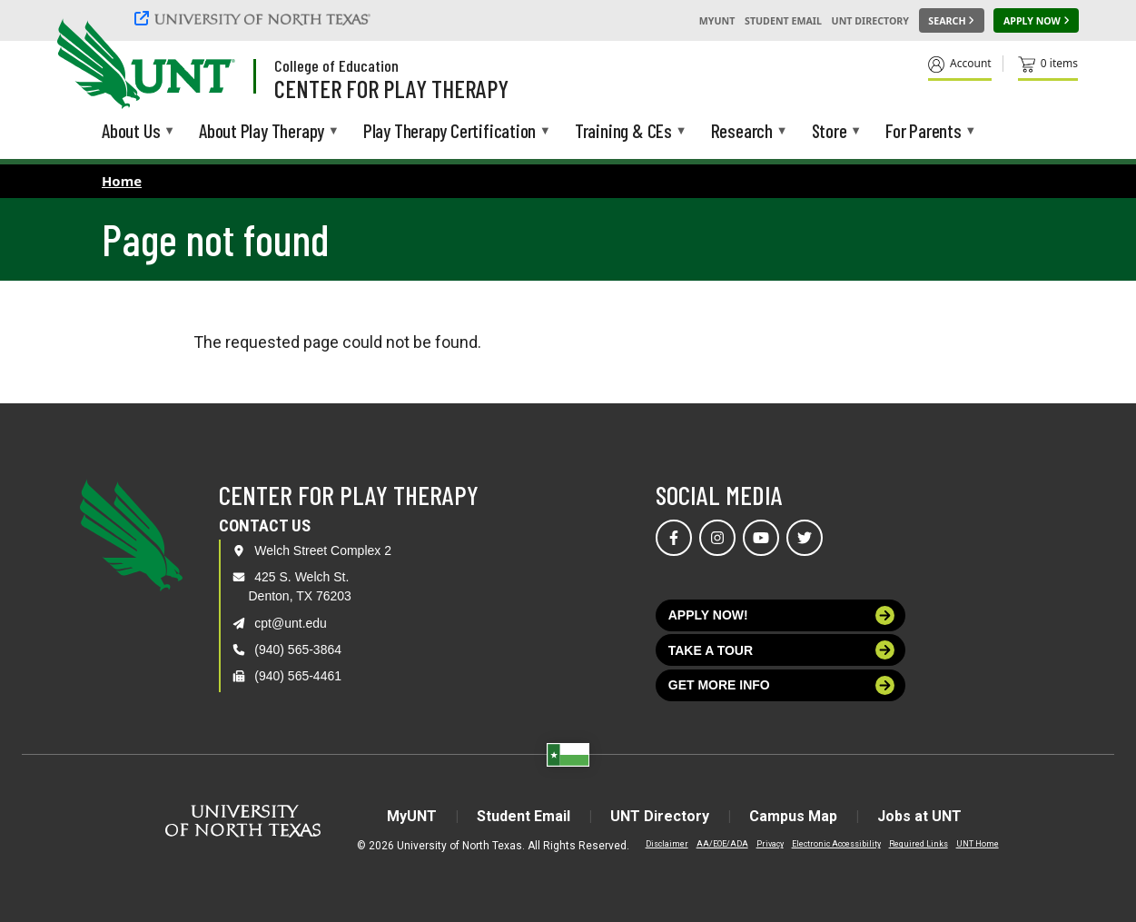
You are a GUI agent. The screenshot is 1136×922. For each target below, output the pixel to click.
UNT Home (977, 843)
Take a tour (781, 649)
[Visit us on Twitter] (804, 538)
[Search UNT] (951, 21)
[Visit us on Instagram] (717, 538)
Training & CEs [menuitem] (623, 132)
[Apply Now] (1036, 21)
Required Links (918, 843)
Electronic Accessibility (836, 843)
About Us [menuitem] (131, 132)
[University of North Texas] (255, 18)
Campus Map (793, 816)
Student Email (783, 21)
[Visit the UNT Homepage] (207, 65)
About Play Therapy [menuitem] (261, 132)
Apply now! (781, 615)
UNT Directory (870, 21)
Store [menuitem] (829, 132)
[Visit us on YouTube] (761, 538)
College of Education (336, 65)
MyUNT (717, 21)
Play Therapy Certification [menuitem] (449, 132)
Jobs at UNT (919, 816)
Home (122, 181)
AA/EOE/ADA (722, 843)
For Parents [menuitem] (923, 132)
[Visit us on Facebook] (674, 538)
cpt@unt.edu (290, 623)
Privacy (770, 843)
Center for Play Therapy (391, 88)
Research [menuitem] (742, 132)
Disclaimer (667, 843)
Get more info (781, 685)
